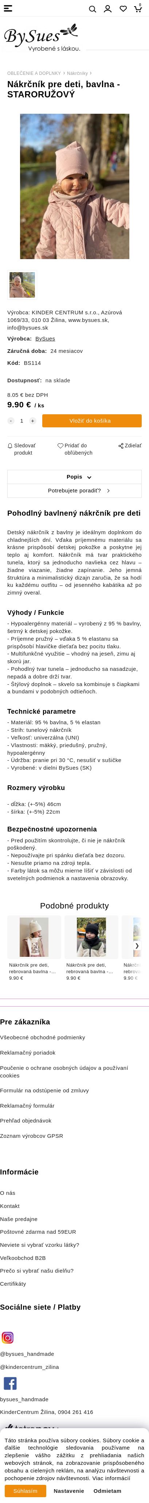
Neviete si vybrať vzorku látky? (39, 1245)
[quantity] (22, 421)
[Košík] (140, 8)
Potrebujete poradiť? (74, 490)
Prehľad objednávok (26, 1121)
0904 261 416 (75, 1412)
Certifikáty (13, 1284)
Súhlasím (25, 1491)
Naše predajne (19, 1219)
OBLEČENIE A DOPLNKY (34, 73)
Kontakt (10, 1206)
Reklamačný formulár (27, 1106)
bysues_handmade (25, 1399)
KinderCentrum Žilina (27, 1412)
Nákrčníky (77, 73)
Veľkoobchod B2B (23, 1258)
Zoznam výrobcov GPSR (31, 1136)
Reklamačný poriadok (28, 1053)
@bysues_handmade (27, 1354)
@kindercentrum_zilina (30, 1367)
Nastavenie (69, 1491)
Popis (74, 477)
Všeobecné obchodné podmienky (42, 1037)
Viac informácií (111, 1478)
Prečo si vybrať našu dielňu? (37, 1271)
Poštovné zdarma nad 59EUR (38, 1232)
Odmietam (108, 1491)
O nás (7, 1193)
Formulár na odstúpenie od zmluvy (44, 1090)
